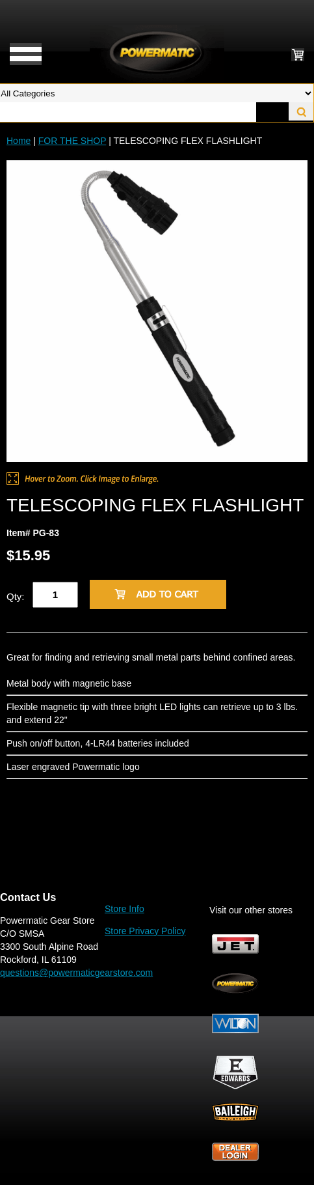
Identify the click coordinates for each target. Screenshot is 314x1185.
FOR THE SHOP (72, 141)
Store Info (124, 909)
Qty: (16, 596)
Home (19, 141)
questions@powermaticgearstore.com (76, 972)
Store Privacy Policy (145, 931)
